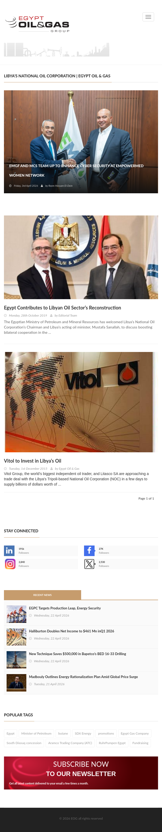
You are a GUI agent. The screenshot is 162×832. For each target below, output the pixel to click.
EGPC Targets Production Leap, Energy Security (65, 608)
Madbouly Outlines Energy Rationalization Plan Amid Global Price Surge (83, 677)
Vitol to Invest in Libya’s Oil (32, 461)
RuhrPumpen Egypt (112, 743)
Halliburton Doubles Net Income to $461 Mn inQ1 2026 (71, 631)
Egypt (10, 733)
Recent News (42, 594)
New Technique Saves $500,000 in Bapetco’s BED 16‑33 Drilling (77, 654)
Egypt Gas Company (135, 733)
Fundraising (140, 743)
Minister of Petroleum (36, 733)
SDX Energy (83, 733)
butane (63, 733)
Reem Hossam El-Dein (60, 185)
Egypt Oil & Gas (69, 469)
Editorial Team (67, 315)
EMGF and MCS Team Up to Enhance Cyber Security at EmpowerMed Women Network (76, 170)
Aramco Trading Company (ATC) (70, 743)
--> (9, 564)
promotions (106, 733)
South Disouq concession (24, 743)
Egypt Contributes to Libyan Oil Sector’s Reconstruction (62, 308)
